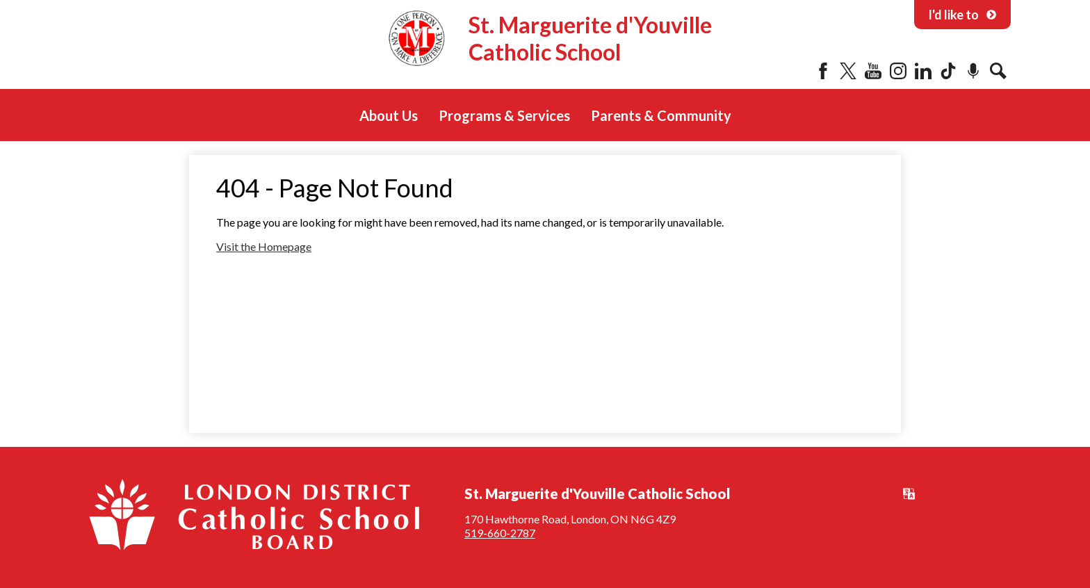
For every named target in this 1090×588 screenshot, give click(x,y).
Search (998, 71)
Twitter (848, 71)
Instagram (898, 71)
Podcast (973, 71)
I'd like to (962, 14)
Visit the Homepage (263, 246)
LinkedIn (923, 71)
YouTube (873, 71)
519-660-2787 (499, 532)
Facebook (823, 71)
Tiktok (948, 71)
